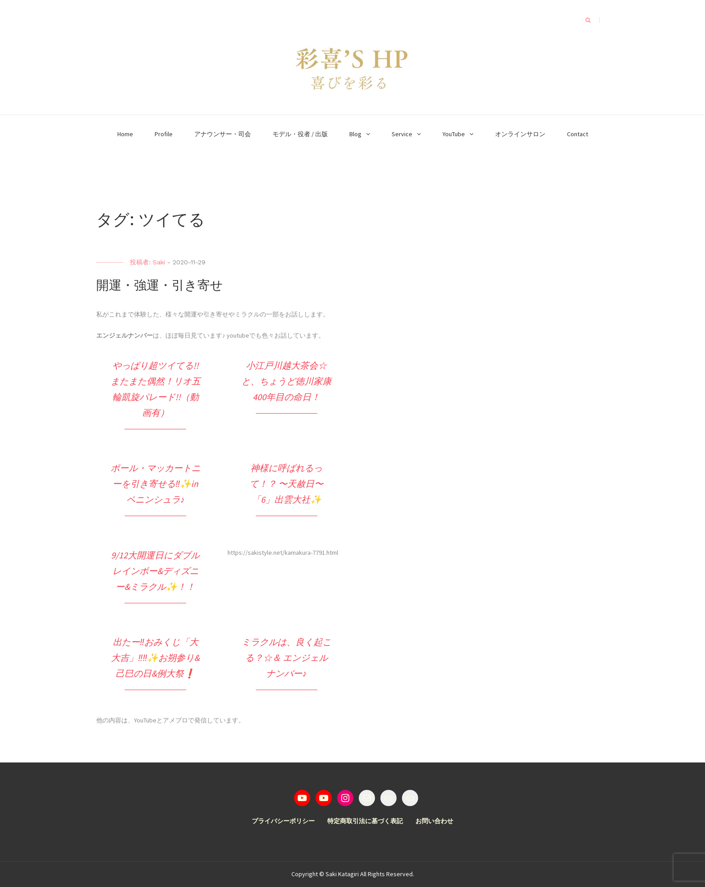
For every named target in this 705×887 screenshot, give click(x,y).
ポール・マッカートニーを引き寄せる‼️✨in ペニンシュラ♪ (156, 483)
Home (125, 134)
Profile (164, 134)
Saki (159, 262)
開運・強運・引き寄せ (159, 285)
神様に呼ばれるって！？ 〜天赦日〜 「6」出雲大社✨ (286, 483)
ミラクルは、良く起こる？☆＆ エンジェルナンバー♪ (286, 657)
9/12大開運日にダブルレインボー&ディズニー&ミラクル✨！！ (155, 570)
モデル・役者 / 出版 (300, 134)
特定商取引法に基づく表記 (365, 821)
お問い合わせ (434, 821)
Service (402, 134)
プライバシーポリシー (283, 821)
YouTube (453, 134)
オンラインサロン (520, 134)
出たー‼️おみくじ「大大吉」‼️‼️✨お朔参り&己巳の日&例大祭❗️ (155, 657)
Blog (355, 134)
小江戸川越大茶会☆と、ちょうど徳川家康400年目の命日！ (286, 381)
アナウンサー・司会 (222, 134)
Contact (577, 134)
